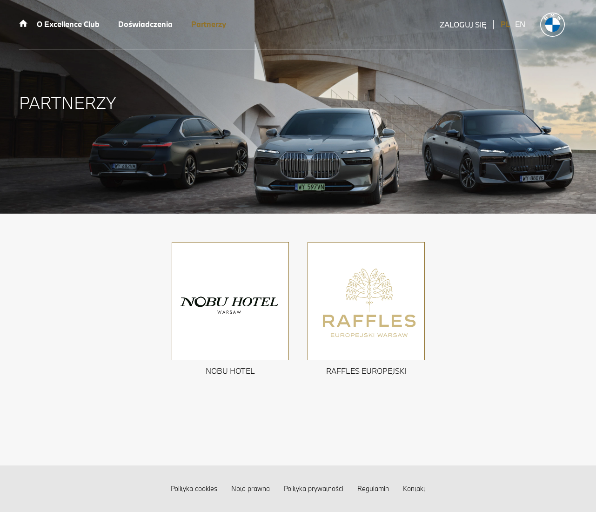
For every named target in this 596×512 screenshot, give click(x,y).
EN (520, 24)
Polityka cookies (194, 488)
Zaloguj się (463, 24)
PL (505, 24)
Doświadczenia (145, 24)
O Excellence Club (68, 24)
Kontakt (414, 488)
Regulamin (373, 488)
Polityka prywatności (313, 488)
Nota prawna (250, 488)
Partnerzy (208, 24)
